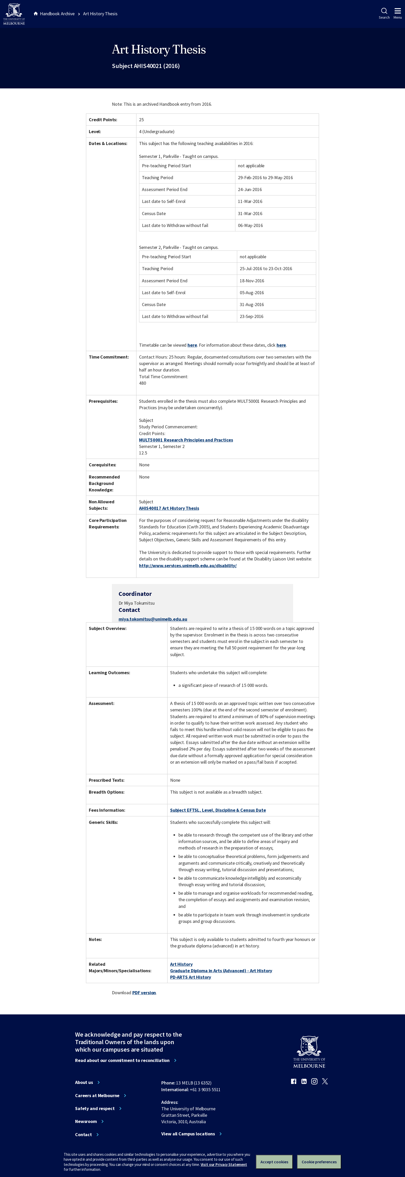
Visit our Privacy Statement (224, 1164)
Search (384, 14)
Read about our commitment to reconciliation (122, 1060)
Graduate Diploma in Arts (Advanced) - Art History (221, 971)
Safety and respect (95, 1108)
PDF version (144, 993)
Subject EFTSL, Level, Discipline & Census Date (218, 810)
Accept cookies (274, 1161)
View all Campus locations (188, 1134)
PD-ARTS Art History (190, 977)
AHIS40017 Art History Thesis (169, 508)
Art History (181, 964)
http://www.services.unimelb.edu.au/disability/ (188, 565)
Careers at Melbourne (97, 1095)
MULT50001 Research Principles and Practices (186, 440)
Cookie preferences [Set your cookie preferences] (319, 1161)
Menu (398, 14)
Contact (83, 1134)
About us (84, 1082)
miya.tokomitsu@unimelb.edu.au (153, 619)
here (192, 345)
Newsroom (86, 1121)
